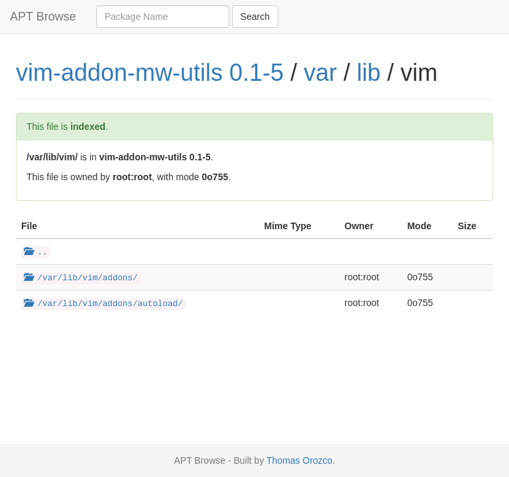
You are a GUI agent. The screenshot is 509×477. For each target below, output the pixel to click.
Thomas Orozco (299, 460)
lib (368, 72)
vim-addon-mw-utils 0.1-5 (150, 72)
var (320, 72)
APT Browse (43, 16)
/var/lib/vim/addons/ (81, 278)
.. (36, 252)
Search (255, 16)
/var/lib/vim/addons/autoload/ (103, 304)
